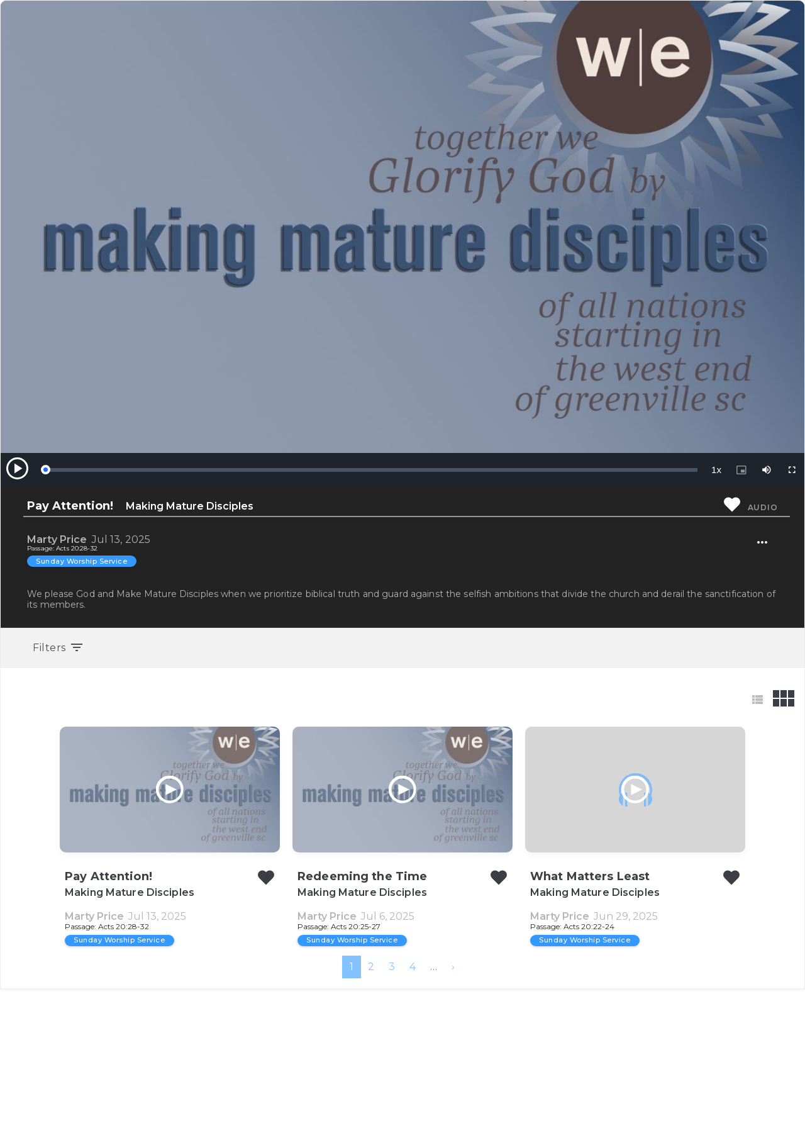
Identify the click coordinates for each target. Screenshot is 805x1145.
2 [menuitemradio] (371, 1123)
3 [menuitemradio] (392, 1123)
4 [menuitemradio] (412, 1123)
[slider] (371, 470)
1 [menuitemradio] (351, 1123)
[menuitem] (453, 1123)
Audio (763, 507)
